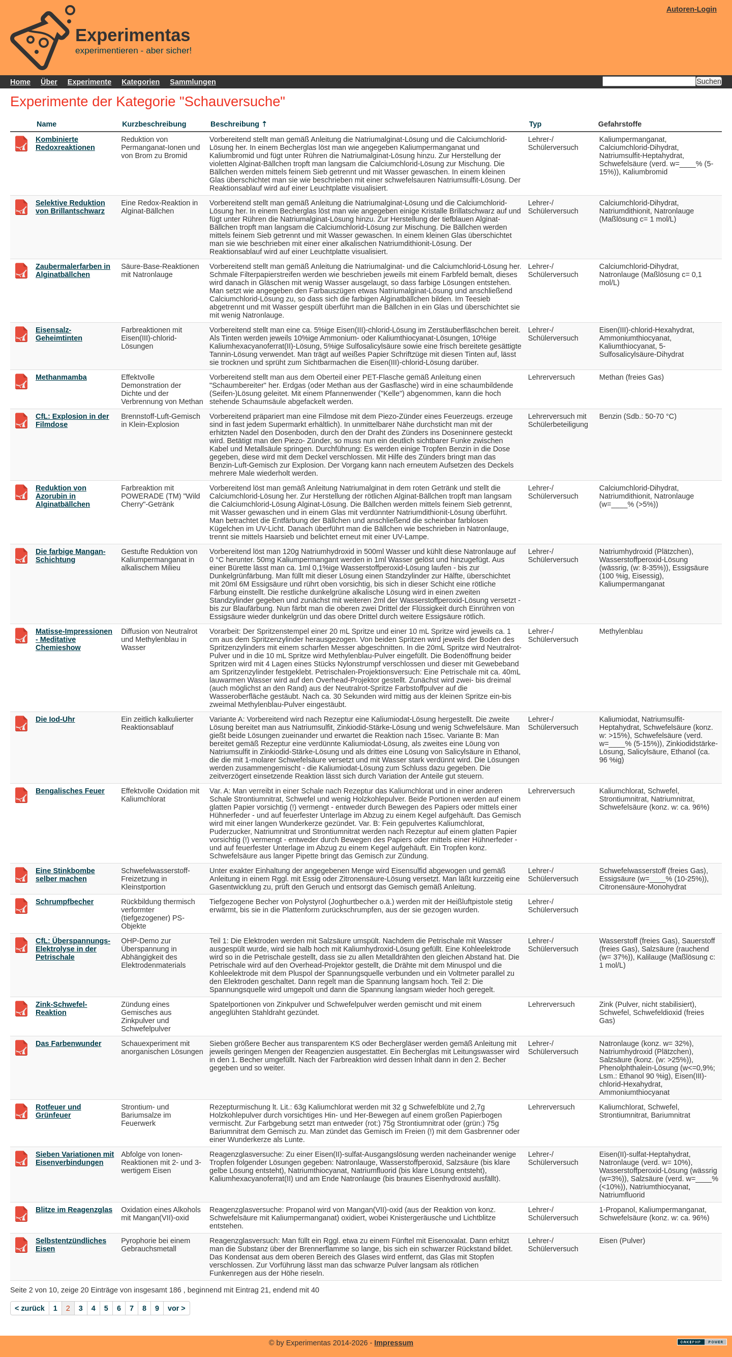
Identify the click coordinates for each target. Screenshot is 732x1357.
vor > (177, 1308)
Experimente (89, 82)
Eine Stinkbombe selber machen (65, 875)
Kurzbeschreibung (154, 124)
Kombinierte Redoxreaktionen (65, 143)
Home (20, 82)
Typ (535, 124)
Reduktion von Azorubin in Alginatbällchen (63, 496)
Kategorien (140, 82)
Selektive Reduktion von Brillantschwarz (70, 207)
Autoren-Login (691, 9)
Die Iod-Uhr (55, 719)
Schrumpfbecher (65, 902)
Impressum (393, 1343)
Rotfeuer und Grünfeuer (58, 1111)
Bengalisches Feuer (70, 791)
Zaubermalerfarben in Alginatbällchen (73, 270)
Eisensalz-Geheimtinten (59, 334)
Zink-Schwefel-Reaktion (61, 1008)
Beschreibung (234, 124)
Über (49, 82)
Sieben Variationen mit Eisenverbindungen (75, 1158)
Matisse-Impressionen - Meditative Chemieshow (74, 639)
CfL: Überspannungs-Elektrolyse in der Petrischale (73, 949)
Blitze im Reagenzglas (74, 1210)
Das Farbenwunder (69, 1043)
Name (46, 124)
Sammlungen (193, 82)
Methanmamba (61, 377)
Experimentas (133, 35)
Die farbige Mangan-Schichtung (71, 555)
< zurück (30, 1308)
